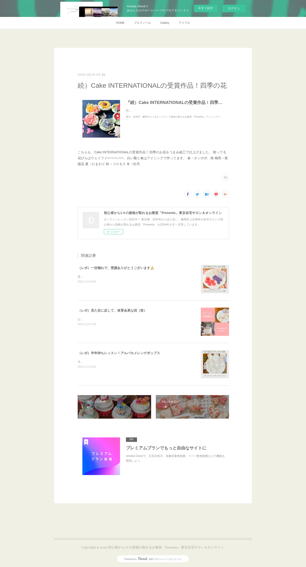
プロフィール (142, 22)
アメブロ (184, 22)
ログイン (234, 8)
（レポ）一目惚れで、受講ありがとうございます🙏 (116, 268)
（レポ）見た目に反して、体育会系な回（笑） (112, 310)
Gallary (164, 22)
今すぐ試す (205, 8)
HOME (120, 22)
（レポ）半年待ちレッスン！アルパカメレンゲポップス (119, 353)
